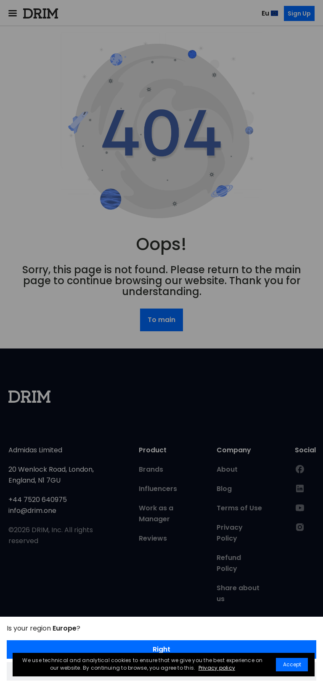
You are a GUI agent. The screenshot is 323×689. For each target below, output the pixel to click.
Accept (292, 664)
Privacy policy (217, 667)
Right (161, 649)
